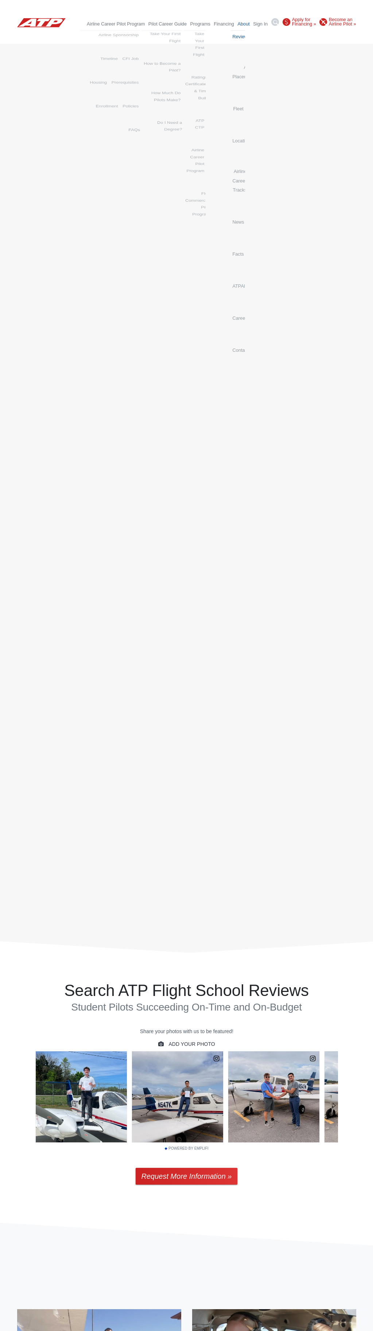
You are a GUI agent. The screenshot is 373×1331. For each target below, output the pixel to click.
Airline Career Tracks (225, 36)
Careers (327, 36)
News (257, 36)
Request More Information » (186, 1176)
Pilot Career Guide (167, 24)
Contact (348, 36)
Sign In (260, 24)
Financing (224, 24)
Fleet (169, 36)
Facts (273, 36)
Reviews (107, 36)
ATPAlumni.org (299, 36)
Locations (189, 36)
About (243, 24)
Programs (200, 24)
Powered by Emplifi (186, 1148)
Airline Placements (140, 36)
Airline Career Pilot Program (116, 24)
